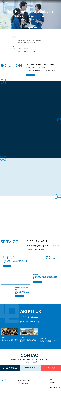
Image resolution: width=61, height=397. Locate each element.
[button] (25, 27)
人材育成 (38, 67)
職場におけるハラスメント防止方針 (55, 388)
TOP (43, 2)
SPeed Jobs (6, 266)
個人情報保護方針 (52, 386)
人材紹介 (28, 67)
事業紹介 (30, 74)
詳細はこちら (48, 264)
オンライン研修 (52, 383)
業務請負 (43, 67)
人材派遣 (33, 67)
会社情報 (52, 2)
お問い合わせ (52, 385)
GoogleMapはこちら (50, 341)
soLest (19, 295)
